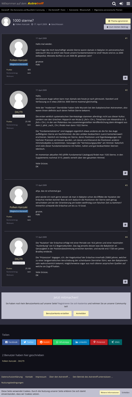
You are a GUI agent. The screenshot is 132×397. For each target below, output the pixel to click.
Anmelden (81, 313)
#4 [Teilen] (126, 237)
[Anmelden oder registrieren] (121, 3)
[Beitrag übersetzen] (125, 78)
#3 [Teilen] (126, 185)
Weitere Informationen (110, 392)
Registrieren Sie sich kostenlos (72, 303)
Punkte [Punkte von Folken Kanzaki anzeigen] (9, 69)
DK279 (21, 361)
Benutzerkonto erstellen (57, 313)
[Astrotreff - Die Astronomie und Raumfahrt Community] (23, 3)
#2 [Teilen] (126, 90)
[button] (128, 3)
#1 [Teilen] (126, 38)
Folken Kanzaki (23, 24)
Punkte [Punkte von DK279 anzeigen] (9, 121)
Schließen (125, 392)
